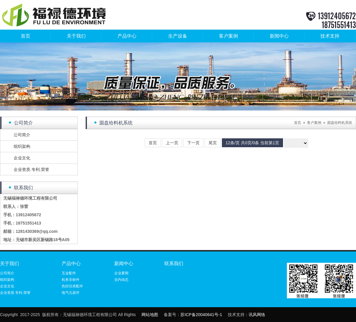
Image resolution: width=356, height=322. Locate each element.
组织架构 (22, 146)
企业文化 (22, 158)
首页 (25, 36)
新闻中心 (279, 36)
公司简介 (22, 134)
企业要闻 (121, 273)
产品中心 (126, 36)
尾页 (213, 142)
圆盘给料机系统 (339, 123)
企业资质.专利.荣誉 (31, 169)
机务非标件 (71, 280)
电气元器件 (71, 293)
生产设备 (177, 36)
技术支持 (329, 36)
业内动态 (121, 280)
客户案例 (228, 36)
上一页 (172, 142)
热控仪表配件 (72, 286)
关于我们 (76, 36)
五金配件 (69, 273)
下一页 (193, 142)
